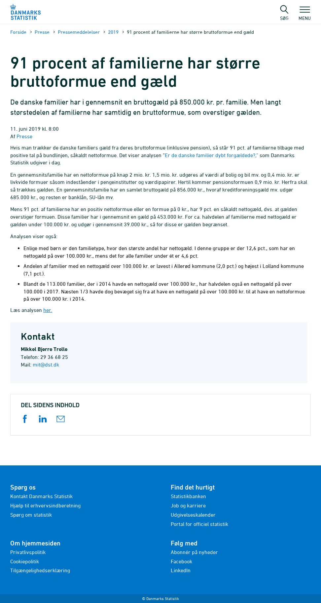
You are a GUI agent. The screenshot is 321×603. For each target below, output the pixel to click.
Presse (42, 32)
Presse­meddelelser (79, 32)
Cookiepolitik (24, 561)
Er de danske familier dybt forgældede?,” (212, 155)
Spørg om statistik (31, 515)
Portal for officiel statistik (199, 524)
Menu (305, 15)
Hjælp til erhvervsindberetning (45, 505)
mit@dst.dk (46, 364)
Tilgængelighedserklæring (40, 570)
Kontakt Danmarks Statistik (41, 496)
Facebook (181, 561)
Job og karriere (188, 505)
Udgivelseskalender (193, 515)
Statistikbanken (188, 496)
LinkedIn (181, 570)
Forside (18, 32)
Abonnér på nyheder (194, 552)
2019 (113, 32)
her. (47, 310)
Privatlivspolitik (28, 552)
